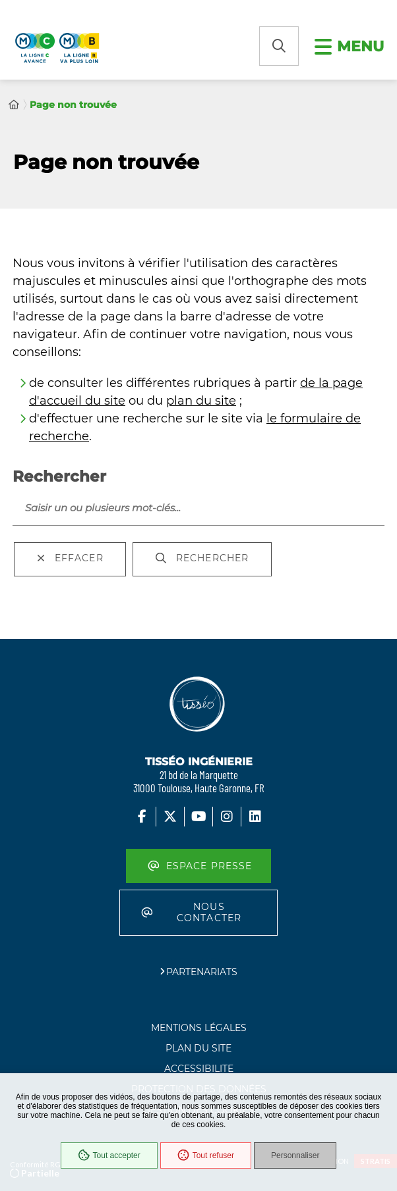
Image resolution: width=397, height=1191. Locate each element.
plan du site (201, 400)
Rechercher (59, 476)
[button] (279, 46)
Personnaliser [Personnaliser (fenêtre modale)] (295, 1155)
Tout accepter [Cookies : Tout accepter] (109, 1155)
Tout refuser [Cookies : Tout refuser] (205, 1155)
